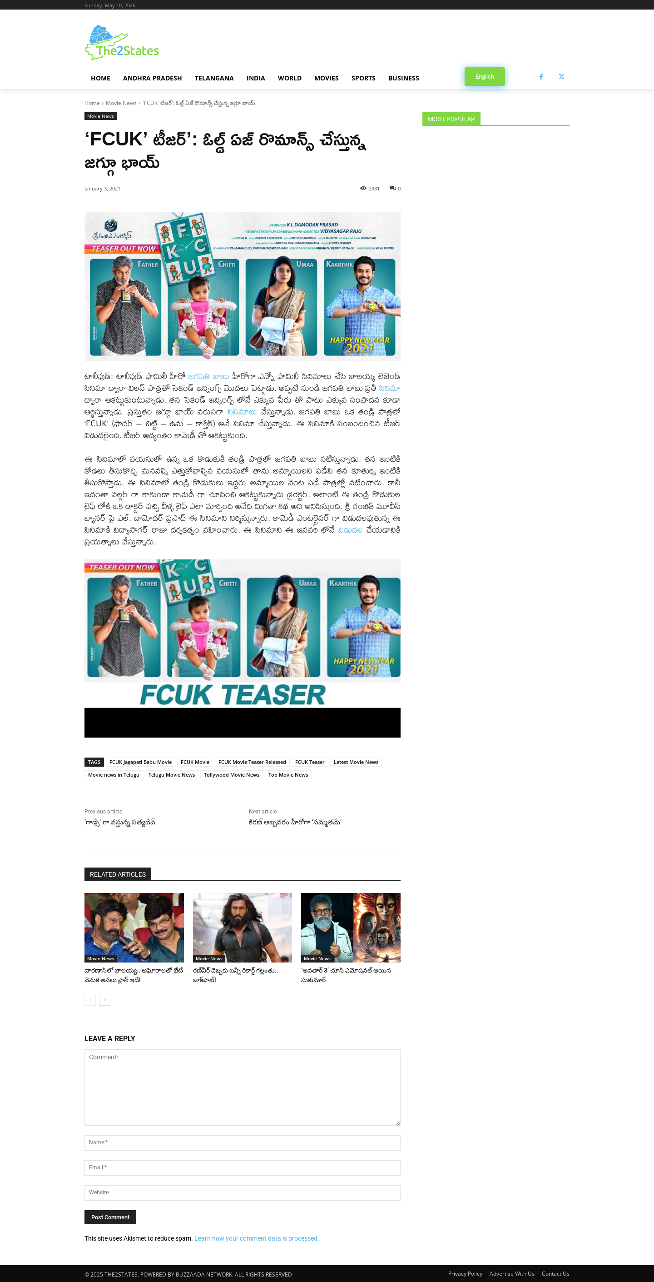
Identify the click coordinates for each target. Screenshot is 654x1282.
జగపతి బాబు (208, 376)
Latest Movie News (356, 761)
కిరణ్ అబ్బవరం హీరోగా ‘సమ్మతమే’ (295, 822)
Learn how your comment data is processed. (256, 1237)
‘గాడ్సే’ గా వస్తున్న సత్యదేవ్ (119, 822)
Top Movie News (288, 774)
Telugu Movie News (172, 774)
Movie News (121, 103)
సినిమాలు (244, 411)
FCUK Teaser (310, 761)
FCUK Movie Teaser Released (252, 761)
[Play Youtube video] (242, 648)
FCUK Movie (195, 761)
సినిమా (390, 387)
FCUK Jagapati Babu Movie (140, 761)
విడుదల (352, 529)
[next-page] (104, 999)
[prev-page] (90, 999)
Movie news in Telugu (113, 774)
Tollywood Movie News (231, 774)
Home (92, 103)
